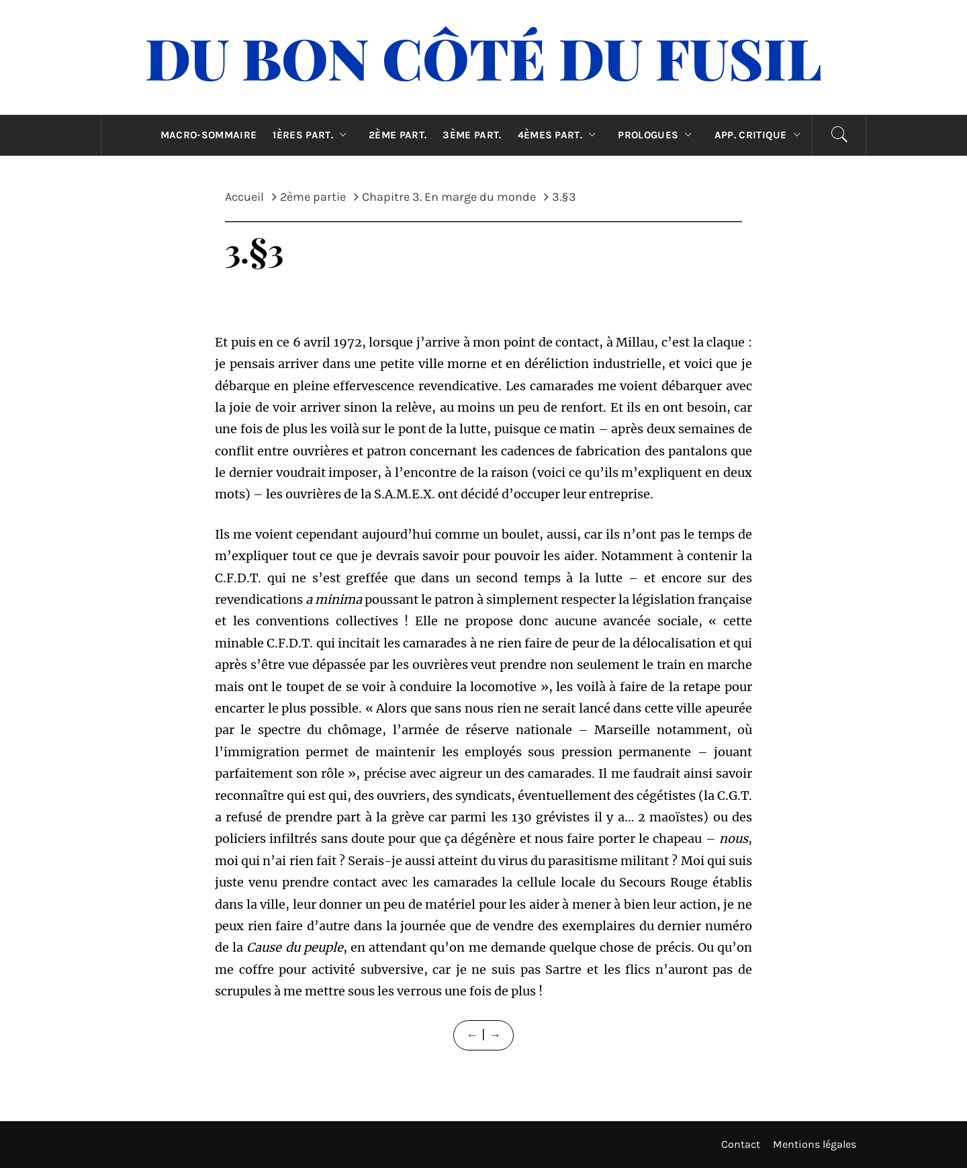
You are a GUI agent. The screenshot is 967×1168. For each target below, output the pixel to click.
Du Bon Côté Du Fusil (483, 57)
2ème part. (397, 135)
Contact (740, 1144)
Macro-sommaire (208, 135)
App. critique (761, 135)
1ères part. (313, 135)
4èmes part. (560, 135)
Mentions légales (814, 1144)
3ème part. (472, 135)
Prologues (658, 135)
